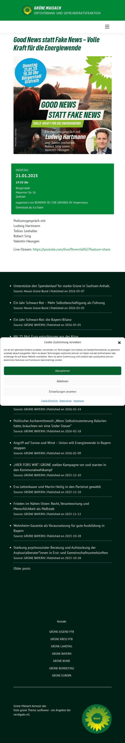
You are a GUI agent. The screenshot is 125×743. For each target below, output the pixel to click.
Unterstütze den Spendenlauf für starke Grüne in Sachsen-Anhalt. (62, 286)
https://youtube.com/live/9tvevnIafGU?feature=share (71, 249)
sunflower (43, 710)
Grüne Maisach (47, 7)
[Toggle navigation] (107, 26)
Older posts (22, 568)
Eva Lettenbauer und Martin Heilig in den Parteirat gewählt (57, 487)
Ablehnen (62, 381)
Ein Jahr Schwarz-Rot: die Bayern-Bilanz (43, 319)
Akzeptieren (62, 371)
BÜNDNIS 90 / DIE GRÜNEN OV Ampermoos (61, 202)
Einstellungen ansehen (62, 391)
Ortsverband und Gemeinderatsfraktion (67, 13)
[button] (119, 342)
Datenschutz (66, 400)
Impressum (78, 400)
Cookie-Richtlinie (49, 400)
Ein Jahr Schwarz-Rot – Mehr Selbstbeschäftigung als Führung (59, 303)
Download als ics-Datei (29, 207)
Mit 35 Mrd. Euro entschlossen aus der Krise (46, 336)
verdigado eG (21, 714)
